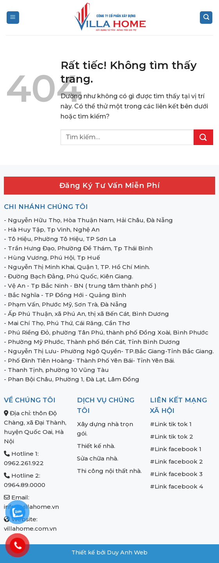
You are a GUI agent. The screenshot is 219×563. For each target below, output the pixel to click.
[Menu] (13, 17)
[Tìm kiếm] (206, 17)
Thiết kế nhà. (96, 446)
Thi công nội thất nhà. (109, 470)
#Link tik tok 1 (171, 424)
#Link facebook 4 (176, 486)
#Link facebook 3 (176, 474)
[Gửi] (203, 137)
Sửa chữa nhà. (97, 458)
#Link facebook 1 (175, 449)
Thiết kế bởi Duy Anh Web (109, 552)
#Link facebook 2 (176, 461)
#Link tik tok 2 (171, 436)
